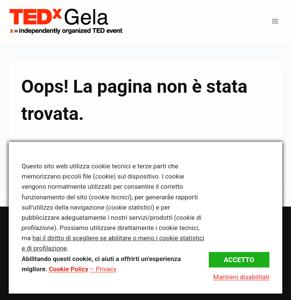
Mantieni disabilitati (241, 277)
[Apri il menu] (275, 21)
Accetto (239, 260)
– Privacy (103, 269)
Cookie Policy (68, 269)
